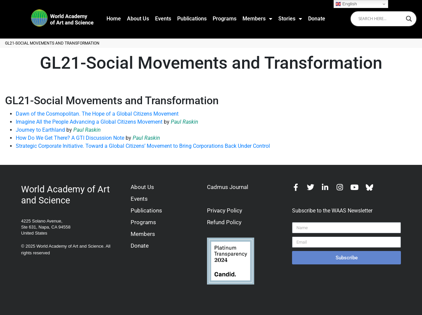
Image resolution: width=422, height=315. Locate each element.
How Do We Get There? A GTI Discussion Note (70, 138)
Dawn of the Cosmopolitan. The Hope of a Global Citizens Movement (97, 114)
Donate (316, 18)
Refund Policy (224, 222)
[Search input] (380, 18)
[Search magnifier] (409, 18)
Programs (224, 18)
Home (114, 18)
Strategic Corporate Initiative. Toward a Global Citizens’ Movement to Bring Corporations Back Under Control (143, 146)
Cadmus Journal (227, 187)
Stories (290, 18)
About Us (138, 18)
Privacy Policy (224, 210)
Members (257, 18)
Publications (192, 18)
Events (163, 18)
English (346, 4)
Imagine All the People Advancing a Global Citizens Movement (89, 122)
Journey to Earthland (40, 130)
